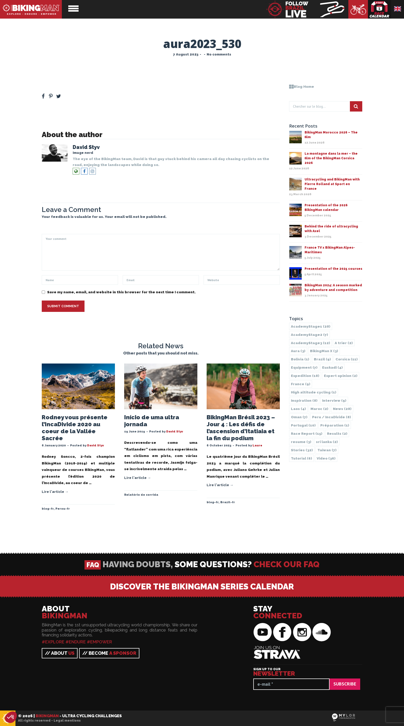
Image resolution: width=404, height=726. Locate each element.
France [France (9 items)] (300, 384)
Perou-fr (62, 508)
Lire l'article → (55, 492)
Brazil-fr (227, 502)
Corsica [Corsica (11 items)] (346, 359)
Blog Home (301, 86)
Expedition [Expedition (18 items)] (305, 376)
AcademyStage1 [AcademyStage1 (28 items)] (310, 326)
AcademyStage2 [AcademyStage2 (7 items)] (309, 335)
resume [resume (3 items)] (301, 442)
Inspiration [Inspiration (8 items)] (304, 400)
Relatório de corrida (141, 494)
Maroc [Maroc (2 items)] (319, 409)
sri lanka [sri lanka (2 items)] (327, 442)
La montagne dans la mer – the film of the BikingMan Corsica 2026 (331, 158)
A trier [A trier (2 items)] (344, 343)
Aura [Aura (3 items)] (298, 351)
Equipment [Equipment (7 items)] (304, 367)
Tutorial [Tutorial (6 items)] (301, 458)
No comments (219, 54)
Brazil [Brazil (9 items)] (322, 359)
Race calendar (379, 9)
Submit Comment (63, 306)
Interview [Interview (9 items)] (334, 400)
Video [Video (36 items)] (326, 458)
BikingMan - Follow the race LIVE (307, 9)
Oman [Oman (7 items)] (299, 417)
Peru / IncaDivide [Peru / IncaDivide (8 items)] (331, 417)
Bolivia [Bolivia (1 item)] (300, 359)
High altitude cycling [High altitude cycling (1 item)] (313, 392)
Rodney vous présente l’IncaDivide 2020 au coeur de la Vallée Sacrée (74, 427)
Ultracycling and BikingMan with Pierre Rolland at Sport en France (332, 184)
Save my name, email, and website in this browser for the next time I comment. (121, 292)
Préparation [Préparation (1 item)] (334, 425)
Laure (257, 445)
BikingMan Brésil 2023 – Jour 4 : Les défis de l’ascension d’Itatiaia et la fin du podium (241, 427)
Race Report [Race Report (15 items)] (306, 433)
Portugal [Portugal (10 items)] (303, 425)
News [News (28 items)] (342, 409)
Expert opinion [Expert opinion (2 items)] (340, 376)
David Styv (86, 147)
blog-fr (48, 508)
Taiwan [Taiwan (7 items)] (326, 450)
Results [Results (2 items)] (337, 433)
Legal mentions (67, 720)
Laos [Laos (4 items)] (298, 409)
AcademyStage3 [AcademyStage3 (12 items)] (310, 343)
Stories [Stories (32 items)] (302, 450)
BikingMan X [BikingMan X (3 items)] (324, 351)
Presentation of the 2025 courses (333, 269)
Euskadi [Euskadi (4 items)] (332, 367)
